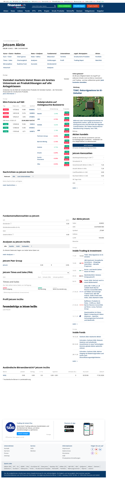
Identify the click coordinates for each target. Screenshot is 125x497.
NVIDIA (39, 125)
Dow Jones (44, 466)
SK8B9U (32, 113)
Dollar (87, 1)
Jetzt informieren (9, 94)
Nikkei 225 (63, 466)
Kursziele (34, 64)
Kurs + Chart (7, 57)
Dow (23, 1)
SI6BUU (32, 124)
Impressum (66, 448)
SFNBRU (32, 117)
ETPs (40, 11)
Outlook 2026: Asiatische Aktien (90, 337)
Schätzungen (51, 60)
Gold (65, 1)
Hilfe (32, 448)
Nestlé (39, 113)
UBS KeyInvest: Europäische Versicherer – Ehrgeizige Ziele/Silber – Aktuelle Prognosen (93, 263)
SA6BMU (32, 109)
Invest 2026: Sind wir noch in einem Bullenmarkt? (94, 281)
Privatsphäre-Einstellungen (71, 458)
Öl (97, 1)
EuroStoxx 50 (35, 466)
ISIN (16, 48)
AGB (63, 456)
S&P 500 (71, 466)
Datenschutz (66, 451)
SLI (18, 466)
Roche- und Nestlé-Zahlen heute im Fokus (93, 270)
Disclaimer (65, 453)
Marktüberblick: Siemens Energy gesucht (92, 276)
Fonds (27, 11)
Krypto (46, 11)
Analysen (34, 60)
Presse (6, 453)
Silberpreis (24, 468)
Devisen (79, 11)
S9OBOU (32, 128)
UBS (38, 119)
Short (66, 115)
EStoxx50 (54, 1)
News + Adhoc (36, 57)
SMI (4, 1)
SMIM (22, 466)
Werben (33, 451)
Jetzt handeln (88, 145)
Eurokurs (16, 468)
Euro (43, 1)
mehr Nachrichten (9, 185)
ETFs (34, 11)
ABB (38, 130)
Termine (63, 57)
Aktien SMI (7, 466)
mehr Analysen (8, 254)
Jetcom (5, 265)
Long (66, 113)
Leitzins (90, 468)
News (13, 11)
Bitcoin (76, 1)
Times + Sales (7, 60)
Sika (38, 164)
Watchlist (98, 60)
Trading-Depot (79, 60)
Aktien (5, 11)
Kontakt (6, 448)
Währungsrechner (74, 468)
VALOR (5, 48)
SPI (13, 1)
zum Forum (6, 310)
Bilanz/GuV (51, 57)
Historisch (6, 68)
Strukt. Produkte (58, 11)
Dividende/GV (51, 64)
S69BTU (32, 131)
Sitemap (7, 456)
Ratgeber (100, 11)
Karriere (7, 451)
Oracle (39, 153)
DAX (33, 1)
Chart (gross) (21, 57)
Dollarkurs (7, 468)
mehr (75, 188)
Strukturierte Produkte (82, 57)
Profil (62, 60)
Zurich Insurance (40, 158)
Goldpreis (83, 466)
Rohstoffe (70, 11)
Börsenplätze (7, 64)
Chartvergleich (22, 60)
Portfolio (98, 57)
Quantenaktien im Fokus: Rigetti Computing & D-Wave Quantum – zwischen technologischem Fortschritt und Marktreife (94, 316)
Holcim (39, 147)
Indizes (20, 11)
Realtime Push (22, 64)
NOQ (4, 375)
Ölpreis (84, 468)
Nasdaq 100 (54, 466)
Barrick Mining (42, 142)
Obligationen (90, 11)
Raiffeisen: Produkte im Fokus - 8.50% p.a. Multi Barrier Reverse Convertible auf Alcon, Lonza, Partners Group (93, 305)
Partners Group (42, 136)
